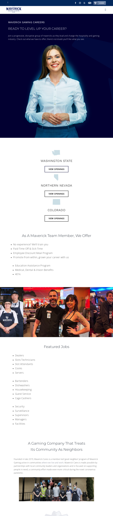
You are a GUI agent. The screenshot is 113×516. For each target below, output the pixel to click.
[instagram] (80, 3)
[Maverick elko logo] (13, 7)
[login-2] (99, 2)
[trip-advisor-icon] (90, 2)
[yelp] (84, 3)
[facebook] (75, 3)
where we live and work (53, 462)
